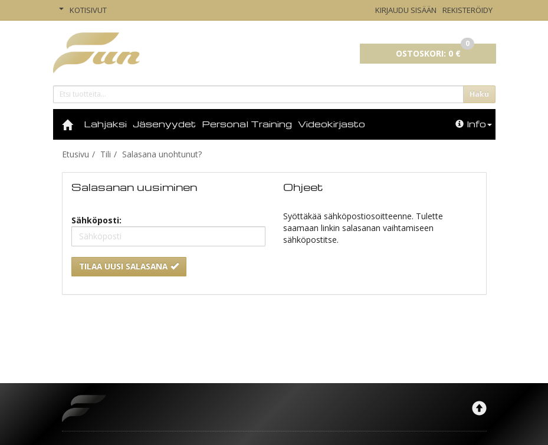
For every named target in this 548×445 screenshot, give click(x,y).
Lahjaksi (105, 124)
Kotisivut (88, 10)
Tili (105, 154)
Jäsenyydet (164, 124)
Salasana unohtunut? (162, 154)
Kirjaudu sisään (406, 10)
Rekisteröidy (467, 10)
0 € (435, 51)
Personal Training (247, 124)
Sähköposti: (96, 220)
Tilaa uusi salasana (129, 266)
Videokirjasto (331, 124)
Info (473, 124)
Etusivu (75, 154)
